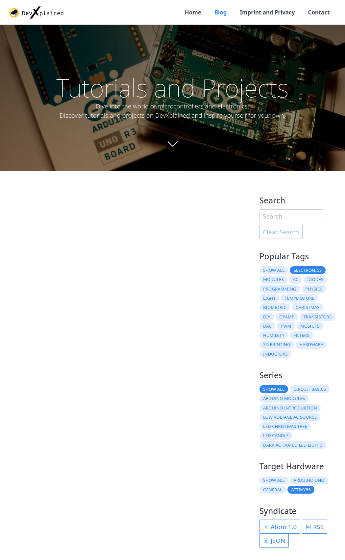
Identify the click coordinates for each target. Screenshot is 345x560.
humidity (273, 335)
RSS (314, 527)
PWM (286, 326)
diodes (315, 279)
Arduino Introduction (290, 408)
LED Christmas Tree (285, 426)
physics (314, 289)
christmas (307, 307)
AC (295, 279)
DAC (267, 326)
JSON (274, 540)
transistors (317, 317)
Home (193, 12)
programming (279, 289)
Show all (273, 270)
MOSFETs (309, 326)
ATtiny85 (300, 490)
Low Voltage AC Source (290, 417)
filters (301, 335)
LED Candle (276, 435)
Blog (220, 12)
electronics (308, 270)
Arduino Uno (309, 480)
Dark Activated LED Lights (293, 445)
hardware (311, 344)
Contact (319, 12)
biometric (274, 307)
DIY (266, 317)
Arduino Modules (284, 398)
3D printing (276, 344)
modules (273, 279)
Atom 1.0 (280, 527)
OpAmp (286, 317)
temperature (299, 298)
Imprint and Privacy (267, 12)
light (269, 298)
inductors (275, 354)
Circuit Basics (310, 389)
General (272, 490)
